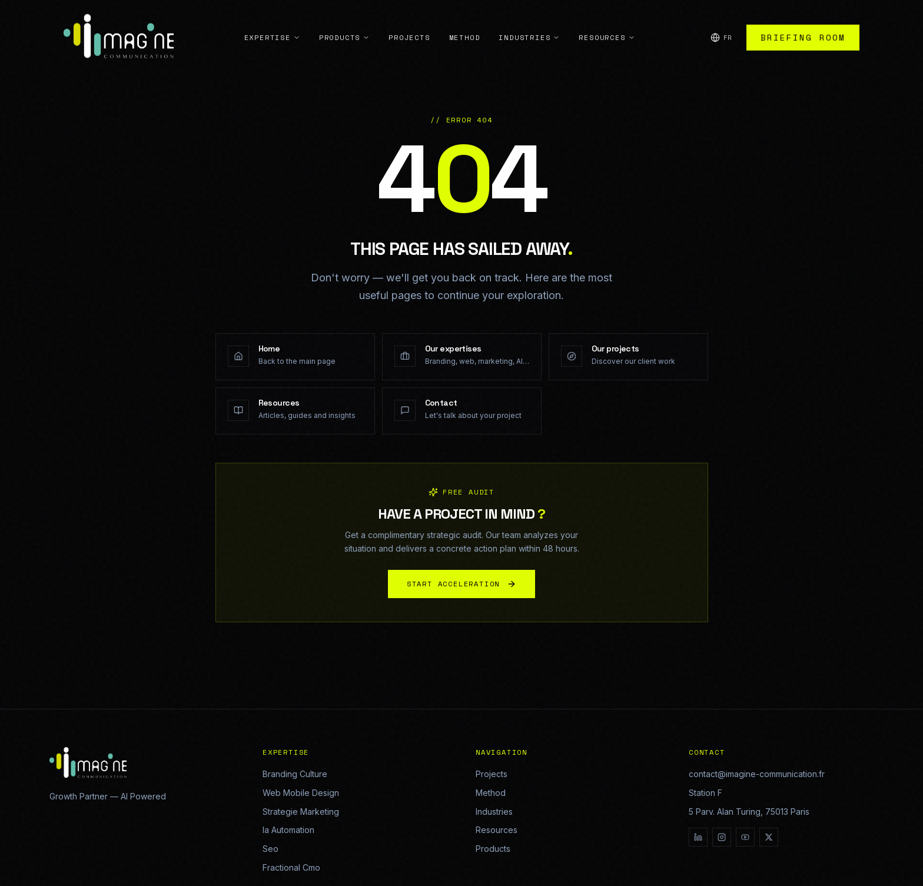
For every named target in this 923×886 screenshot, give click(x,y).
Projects (409, 14)
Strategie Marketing (301, 812)
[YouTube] (745, 837)
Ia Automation (288, 830)
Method (464, 14)
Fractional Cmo (291, 867)
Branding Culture (295, 774)
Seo (270, 849)
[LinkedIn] (698, 837)
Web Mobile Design (301, 793)
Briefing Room (803, 14)
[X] (768, 837)
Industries (529, 14)
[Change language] (721, 14)
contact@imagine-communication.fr (757, 774)
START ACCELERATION (461, 588)
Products (344, 14)
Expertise (272, 14)
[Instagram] (721, 837)
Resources (607, 14)
